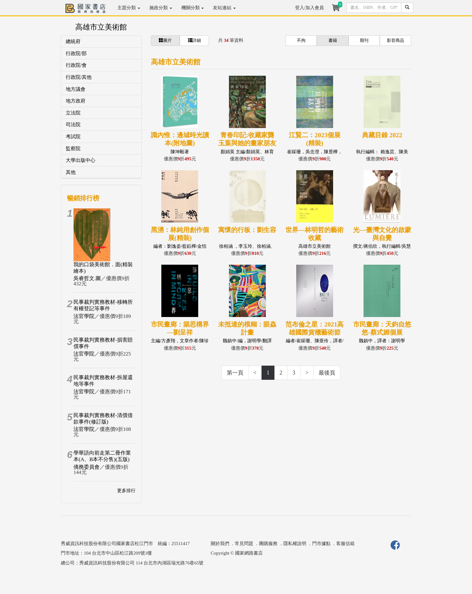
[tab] (101, 42)
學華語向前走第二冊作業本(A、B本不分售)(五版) (102, 456)
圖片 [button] (165, 40)
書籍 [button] (332, 40)
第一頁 (235, 373)
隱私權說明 (294, 543)
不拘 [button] (301, 40)
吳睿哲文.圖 (87, 278)
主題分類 (128, 7)
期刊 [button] (364, 40)
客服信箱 (345, 543)
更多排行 (126, 490)
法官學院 (83, 316)
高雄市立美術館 (101, 27)
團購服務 (268, 543)
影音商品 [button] (395, 40)
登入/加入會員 (309, 7)
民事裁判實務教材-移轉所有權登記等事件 (103, 305)
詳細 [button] (194, 40)
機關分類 (192, 7)
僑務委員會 (86, 467)
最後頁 (327, 373)
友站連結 (224, 7)
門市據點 (321, 543)
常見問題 (244, 543)
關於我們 (220, 543)
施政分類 (160, 7)
